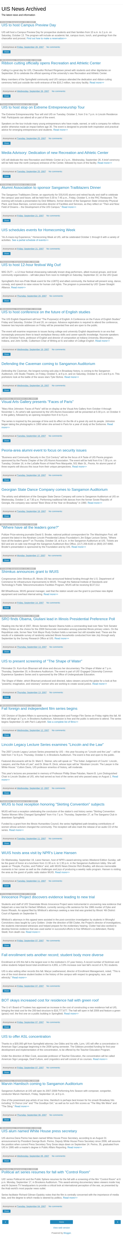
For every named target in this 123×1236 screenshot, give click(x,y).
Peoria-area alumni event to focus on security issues (44, 450)
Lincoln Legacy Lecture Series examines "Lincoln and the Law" (53, 745)
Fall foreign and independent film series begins (39, 708)
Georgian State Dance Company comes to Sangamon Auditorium (55, 489)
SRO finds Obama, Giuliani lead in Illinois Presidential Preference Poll (58, 619)
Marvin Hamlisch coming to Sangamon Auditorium (42, 1084)
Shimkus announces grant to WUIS (30, 572)
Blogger (67, 1233)
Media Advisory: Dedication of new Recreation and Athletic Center (55, 153)
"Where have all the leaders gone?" (30, 527)
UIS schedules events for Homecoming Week (38, 230)
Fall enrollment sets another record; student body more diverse (53, 955)
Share (6, 52)
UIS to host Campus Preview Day (29, 25)
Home (61, 1222)
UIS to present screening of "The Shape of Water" (42, 661)
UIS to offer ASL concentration (26, 1036)
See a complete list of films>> (62, 722)
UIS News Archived (24, 9)
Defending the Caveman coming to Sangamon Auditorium (48, 364)
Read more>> (97, 82)
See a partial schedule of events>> (30, 240)
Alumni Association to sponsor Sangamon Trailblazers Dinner (51, 187)
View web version (61, 1228)
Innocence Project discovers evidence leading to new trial (48, 897)
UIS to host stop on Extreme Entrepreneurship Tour (43, 107)
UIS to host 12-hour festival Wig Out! (31, 265)
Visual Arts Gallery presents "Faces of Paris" (38, 402)
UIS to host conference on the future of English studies (46, 312)
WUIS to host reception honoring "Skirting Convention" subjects (53, 804)
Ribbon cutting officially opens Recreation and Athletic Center (51, 63)
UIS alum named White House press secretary (39, 1131)
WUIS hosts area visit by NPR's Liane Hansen (39, 853)
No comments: (53, 47)
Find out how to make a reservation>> (47, 38)
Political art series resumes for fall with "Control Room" (46, 1172)
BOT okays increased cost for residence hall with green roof (50, 1000)
